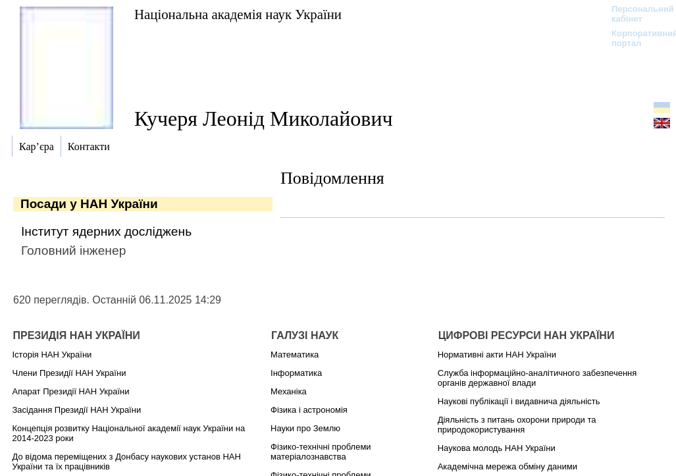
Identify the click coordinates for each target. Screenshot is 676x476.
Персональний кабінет (636, 14)
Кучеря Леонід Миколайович (263, 118)
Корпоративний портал (636, 38)
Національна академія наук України (238, 14)
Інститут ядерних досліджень (106, 231)
